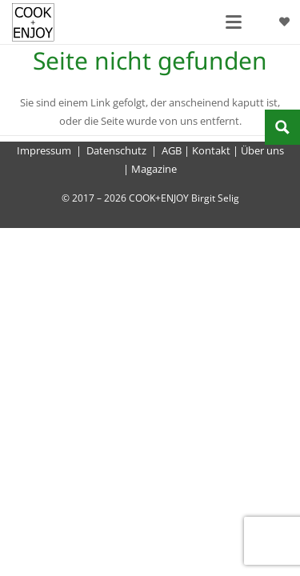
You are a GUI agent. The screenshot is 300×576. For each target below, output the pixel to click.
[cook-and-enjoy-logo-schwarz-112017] (33, 22)
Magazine (154, 169)
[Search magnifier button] (282, 127)
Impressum (44, 150)
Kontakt (211, 150)
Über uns (262, 150)
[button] (234, 22)
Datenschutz (116, 150)
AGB (172, 150)
